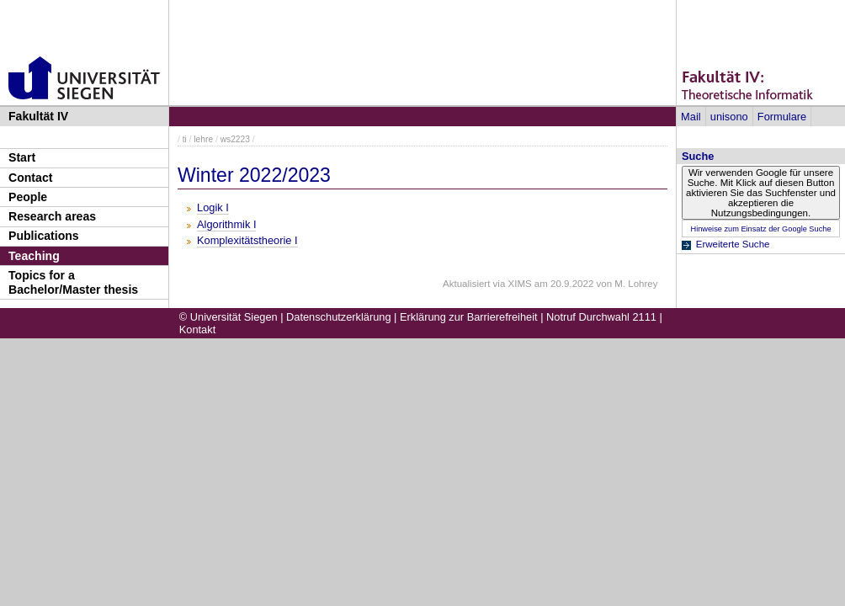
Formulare (781, 116)
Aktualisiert (466, 284)
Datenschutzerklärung (338, 317)
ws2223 (235, 139)
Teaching (34, 256)
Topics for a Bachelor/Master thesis (73, 282)
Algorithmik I (226, 224)
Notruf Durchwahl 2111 (601, 317)
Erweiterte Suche (733, 244)
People (27, 197)
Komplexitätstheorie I (247, 240)
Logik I (213, 207)
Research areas (52, 216)
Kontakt (197, 329)
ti (185, 139)
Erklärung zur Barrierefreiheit (469, 317)
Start (21, 157)
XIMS (520, 284)
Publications (43, 235)
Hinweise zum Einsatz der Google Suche (760, 229)
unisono (729, 116)
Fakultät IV (38, 116)
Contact (30, 177)
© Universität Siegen (228, 317)
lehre (203, 139)
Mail (690, 116)
